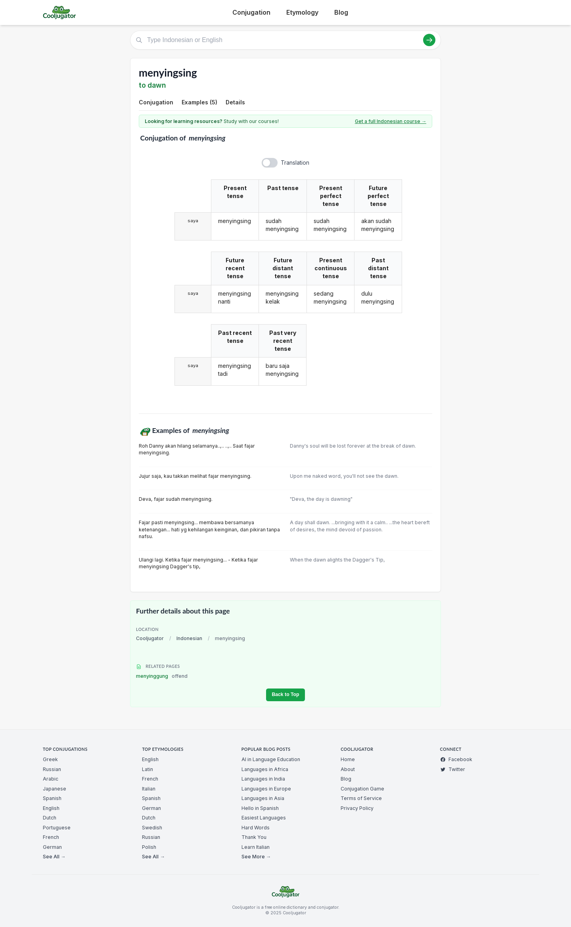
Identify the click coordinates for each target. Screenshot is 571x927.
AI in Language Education (270, 759)
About (348, 769)
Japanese (54, 789)
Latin (147, 769)
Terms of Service (361, 798)
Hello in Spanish (260, 808)
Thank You (253, 837)
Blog (341, 12)
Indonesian (189, 638)
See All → (54, 857)
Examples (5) (199, 102)
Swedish (152, 828)
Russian (52, 769)
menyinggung (162, 676)
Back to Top (285, 694)
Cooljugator (150, 638)
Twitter (452, 769)
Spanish (52, 798)
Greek (50, 759)
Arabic (50, 779)
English (51, 808)
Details (235, 102)
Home (348, 759)
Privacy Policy (357, 808)
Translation (295, 162)
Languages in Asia (262, 798)
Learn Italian (255, 847)
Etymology (302, 12)
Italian (148, 789)
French (51, 837)
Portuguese (57, 828)
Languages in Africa (264, 769)
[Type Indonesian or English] (285, 40)
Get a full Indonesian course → (390, 121)
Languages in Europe (266, 789)
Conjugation (251, 12)
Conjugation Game (362, 789)
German (52, 847)
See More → (256, 857)
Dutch (49, 818)
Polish (149, 847)
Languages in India (263, 779)
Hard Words (255, 828)
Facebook (456, 759)
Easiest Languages (263, 818)
